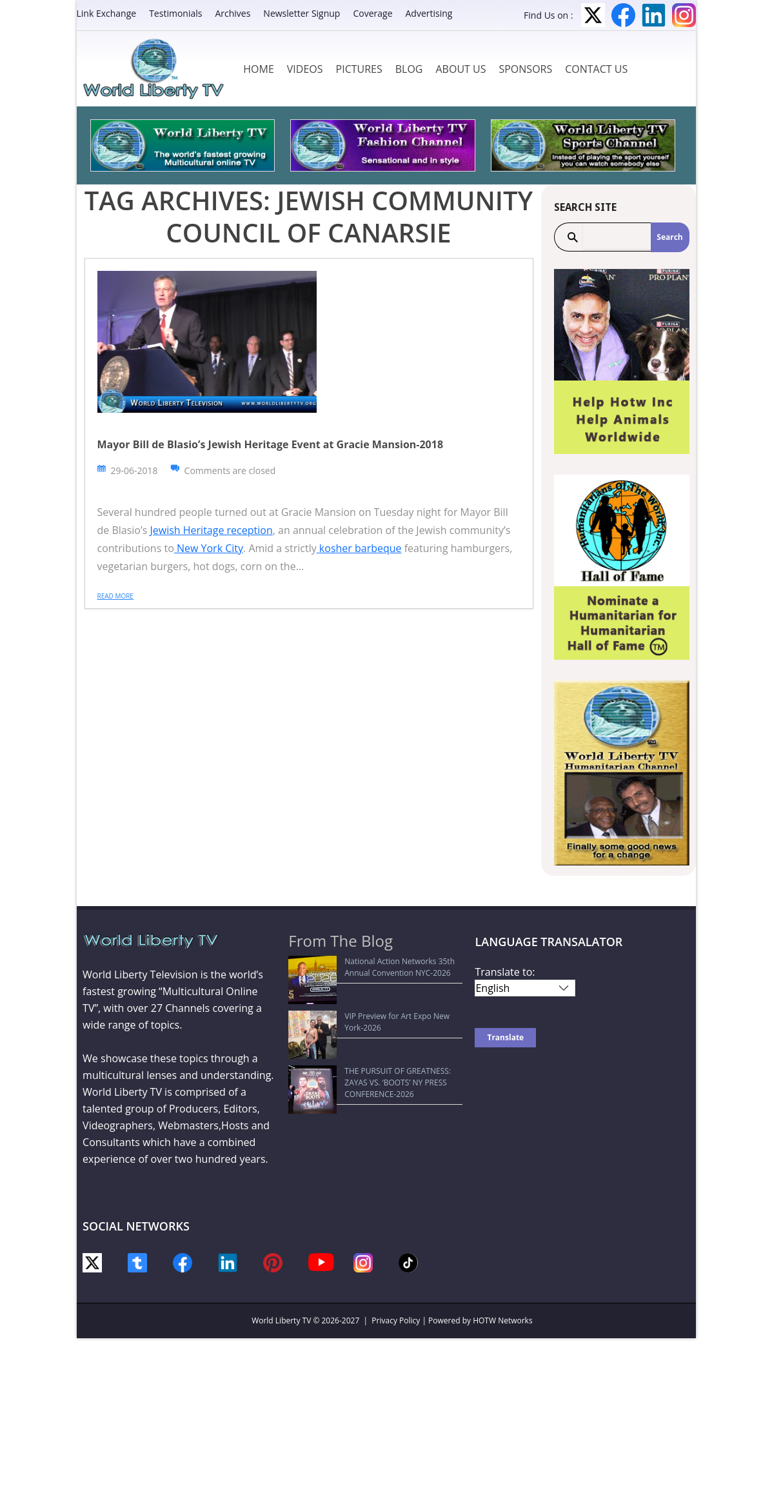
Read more (115, 595)
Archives (232, 13)
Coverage (372, 13)
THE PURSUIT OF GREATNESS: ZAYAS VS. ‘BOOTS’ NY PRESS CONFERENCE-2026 (368, 1017)
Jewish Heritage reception (211, 530)
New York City (208, 548)
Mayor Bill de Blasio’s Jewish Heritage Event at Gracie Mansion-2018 (270, 444)
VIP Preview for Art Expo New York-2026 (367, 992)
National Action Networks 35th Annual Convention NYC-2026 (364, 967)
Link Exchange (107, 13)
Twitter (593, 15)
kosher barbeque (359, 548)
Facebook (623, 15)
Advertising (429, 13)
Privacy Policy (395, 1320)
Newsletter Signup (301, 13)
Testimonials (175, 13)
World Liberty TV (281, 1320)
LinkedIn (654, 15)
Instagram (684, 15)
